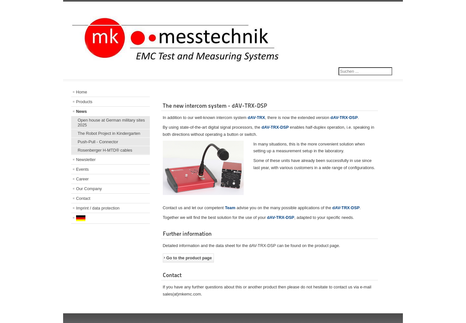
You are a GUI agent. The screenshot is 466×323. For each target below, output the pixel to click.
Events (82, 169)
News (81, 111)
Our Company (89, 188)
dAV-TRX (256, 117)
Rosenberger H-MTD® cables (105, 150)
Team (230, 207)
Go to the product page (189, 257)
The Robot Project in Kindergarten (109, 133)
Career (82, 179)
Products (84, 101)
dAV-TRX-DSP (344, 117)
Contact (83, 198)
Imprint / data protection (97, 208)
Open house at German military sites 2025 (111, 122)
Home (81, 92)
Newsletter (85, 159)
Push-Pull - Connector (98, 141)
